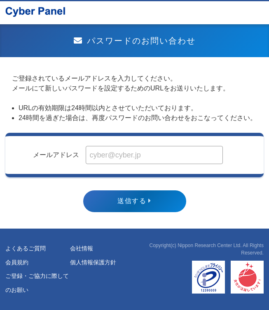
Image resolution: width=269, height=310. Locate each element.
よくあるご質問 (25, 248)
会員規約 (16, 262)
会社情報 (81, 248)
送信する (131, 200)
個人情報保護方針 (93, 262)
